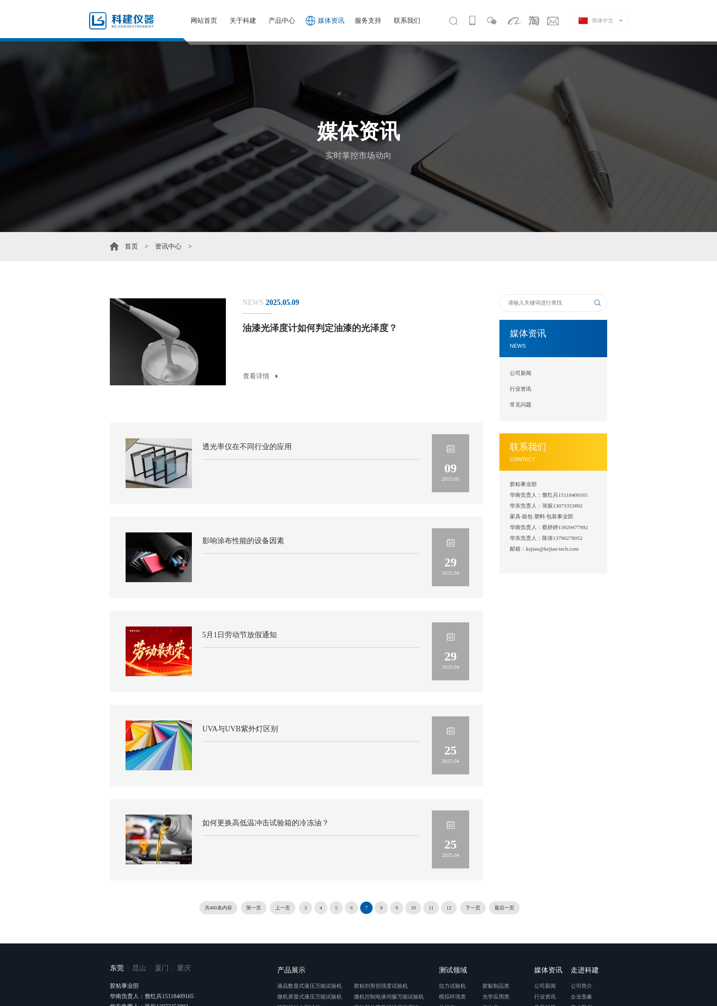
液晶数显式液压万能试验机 (309, 986)
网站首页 (204, 20)
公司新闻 (520, 373)
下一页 (472, 908)
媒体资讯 (331, 20)
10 (413, 908)
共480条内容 (218, 908)
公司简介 (581, 986)
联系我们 (407, 20)
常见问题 (520, 404)
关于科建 (243, 20)
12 (448, 908)
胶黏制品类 (495, 986)
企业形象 (581, 997)
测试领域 (453, 970)
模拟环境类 (452, 997)
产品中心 (282, 20)
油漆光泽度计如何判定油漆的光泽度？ (319, 328)
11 (431, 908)
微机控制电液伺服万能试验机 (389, 997)
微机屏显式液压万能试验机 (309, 997)
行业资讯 (520, 389)
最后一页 (504, 908)
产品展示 (291, 970)
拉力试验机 (452, 986)
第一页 (253, 908)
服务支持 (368, 20)
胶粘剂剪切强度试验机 (381, 986)
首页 (131, 246)
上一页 (282, 908)
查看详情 (256, 376)
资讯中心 (168, 246)
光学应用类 (495, 997)
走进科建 (585, 970)
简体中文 (596, 20)
